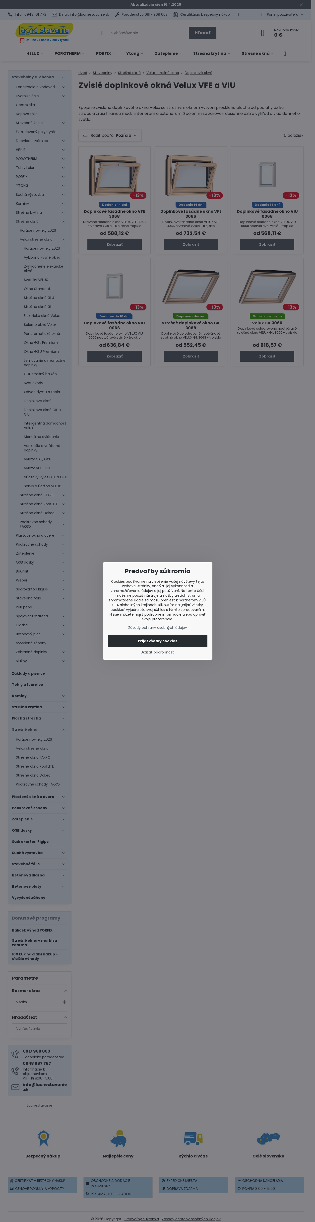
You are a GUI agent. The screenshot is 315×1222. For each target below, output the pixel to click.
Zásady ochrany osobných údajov (157, 627)
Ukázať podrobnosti (158, 652)
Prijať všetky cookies (157, 641)
